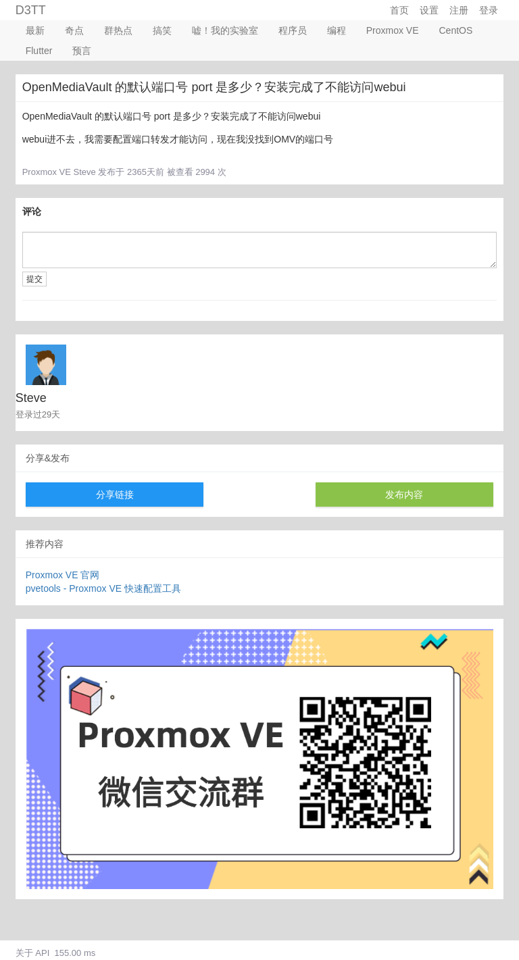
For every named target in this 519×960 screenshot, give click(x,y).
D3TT (31, 10)
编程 (336, 30)
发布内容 (404, 494)
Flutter (39, 50)
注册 (458, 10)
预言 (81, 50)
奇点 (74, 30)
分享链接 (115, 494)
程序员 (292, 30)
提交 (34, 279)
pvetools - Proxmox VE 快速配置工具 (103, 588)
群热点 (118, 30)
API (42, 953)
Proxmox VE (392, 30)
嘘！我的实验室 (225, 30)
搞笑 (162, 30)
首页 (399, 10)
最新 (35, 30)
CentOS (456, 30)
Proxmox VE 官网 (63, 575)
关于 (24, 953)
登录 (488, 10)
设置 (429, 10)
